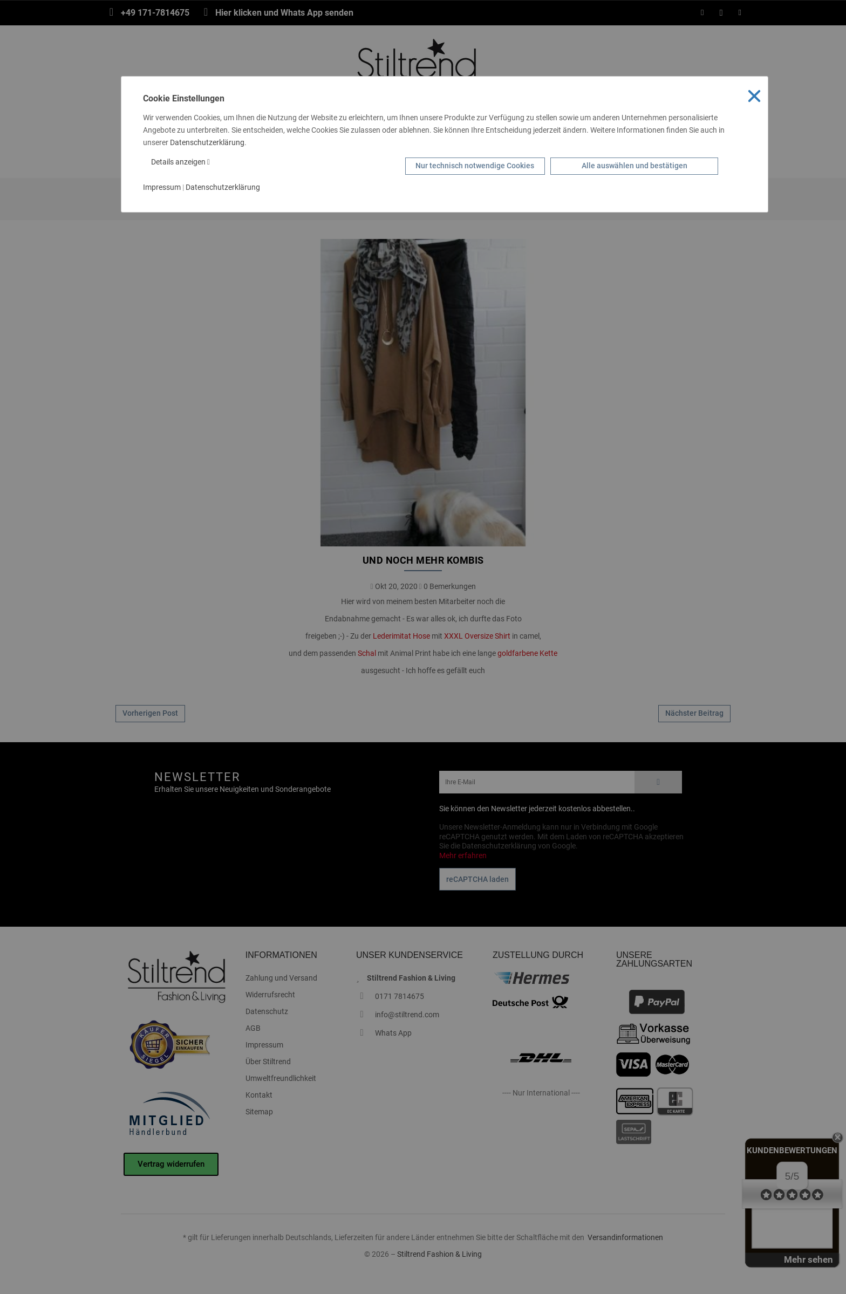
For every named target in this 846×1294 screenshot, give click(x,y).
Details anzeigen (180, 162)
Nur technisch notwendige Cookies (474, 165)
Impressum (162, 187)
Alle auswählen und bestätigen (634, 165)
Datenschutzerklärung (207, 142)
